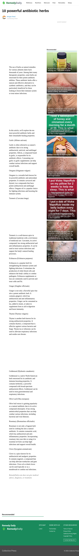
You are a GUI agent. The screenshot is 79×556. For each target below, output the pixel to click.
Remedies (61, 3)
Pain (54, 3)
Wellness (29, 3)
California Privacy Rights (70, 533)
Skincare (47, 3)
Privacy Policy (67, 531)
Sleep (70, 3)
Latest (40, 529)
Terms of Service (68, 529)
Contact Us (52, 531)
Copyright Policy (67, 536)
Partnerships (52, 529)
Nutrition (38, 3)
